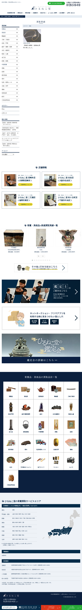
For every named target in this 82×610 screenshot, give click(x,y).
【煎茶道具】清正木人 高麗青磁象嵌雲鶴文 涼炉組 (10, 128)
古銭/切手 (56, 449)
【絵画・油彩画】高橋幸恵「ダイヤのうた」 (9, 123)
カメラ (71, 467)
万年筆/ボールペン (26, 467)
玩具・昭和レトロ (7, 82)
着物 (3, 89)
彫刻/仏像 (71, 414)
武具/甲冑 (11, 414)
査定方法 (42, 13)
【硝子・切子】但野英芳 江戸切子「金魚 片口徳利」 (10, 134)
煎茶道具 (4, 93)
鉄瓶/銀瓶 (26, 432)
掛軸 (3, 68)
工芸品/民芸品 (6, 100)
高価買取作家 (11, 13)
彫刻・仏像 (5, 54)
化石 (11, 467)
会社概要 (62, 13)
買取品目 (20, 13)
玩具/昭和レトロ (41, 449)
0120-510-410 (10, 601)
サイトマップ (72, 594)
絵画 (3, 71)
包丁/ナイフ (41, 467)
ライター (56, 467)
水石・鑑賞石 (5, 50)
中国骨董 (41, 432)
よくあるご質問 (52, 13)
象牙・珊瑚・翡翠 (7, 46)
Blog (3, 109)
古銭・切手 (5, 86)
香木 (3, 78)
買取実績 (27, 13)
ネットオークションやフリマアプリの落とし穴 (10, 139)
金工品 (4, 57)
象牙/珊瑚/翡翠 (26, 414)
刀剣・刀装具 (5, 39)
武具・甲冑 (5, 43)
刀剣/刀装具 (71, 396)
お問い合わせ (71, 13)
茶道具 (26, 396)
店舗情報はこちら (25, 184)
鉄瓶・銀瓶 (5, 61)
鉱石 (3, 96)
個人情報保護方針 (55, 594)
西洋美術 (4, 75)
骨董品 (11, 396)
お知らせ (4, 113)
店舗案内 (35, 13)
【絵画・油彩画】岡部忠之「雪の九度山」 (9, 144)
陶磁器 (4, 36)
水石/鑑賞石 (56, 414)
